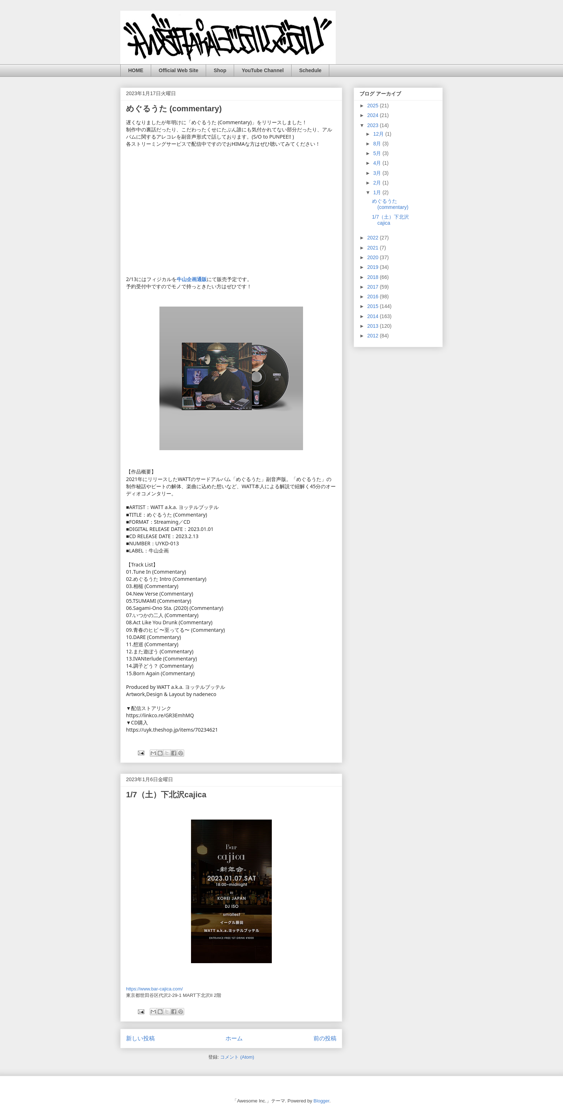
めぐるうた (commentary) (174, 108)
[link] (192, 279)
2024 (373, 115)
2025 (373, 105)
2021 (373, 248)
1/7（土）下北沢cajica (166, 794)
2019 (373, 267)
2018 (373, 277)
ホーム (234, 1038)
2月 (377, 183)
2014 (373, 316)
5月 (377, 153)
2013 (373, 326)
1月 (377, 192)
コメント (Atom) (237, 1057)
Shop (220, 70)
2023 (373, 125)
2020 (373, 257)
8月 (377, 143)
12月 (379, 134)
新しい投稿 (140, 1038)
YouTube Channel (263, 70)
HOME (135, 70)
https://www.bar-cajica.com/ (154, 989)
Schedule (310, 70)
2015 (373, 306)
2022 (373, 238)
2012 (373, 336)
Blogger (321, 1101)
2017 (373, 287)
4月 (377, 163)
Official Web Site (178, 70)
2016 (373, 296)
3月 (377, 173)
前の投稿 (324, 1038)
